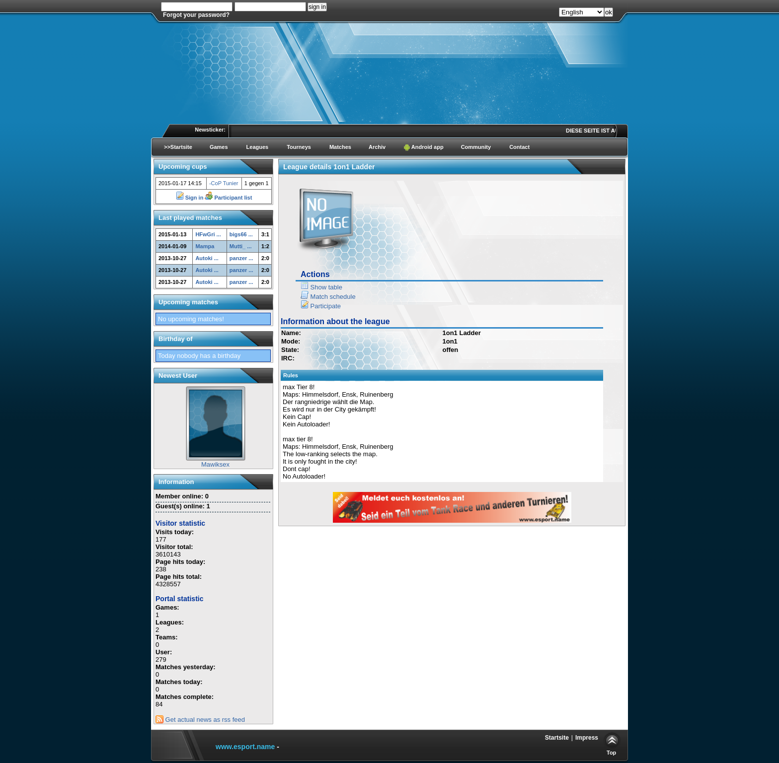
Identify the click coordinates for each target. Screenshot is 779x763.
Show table (321, 287)
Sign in (190, 198)
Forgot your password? (196, 14)
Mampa (204, 246)
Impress (586, 737)
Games (219, 147)
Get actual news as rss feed (200, 719)
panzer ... (241, 258)
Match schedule (328, 296)
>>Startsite (178, 147)
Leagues (257, 147)
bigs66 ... (241, 234)
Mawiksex (215, 464)
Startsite (557, 737)
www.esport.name (245, 747)
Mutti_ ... (241, 246)
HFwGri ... (208, 234)
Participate (321, 306)
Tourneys (299, 147)
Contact (519, 147)
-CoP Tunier (223, 183)
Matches (340, 147)
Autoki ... (206, 258)
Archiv (377, 147)
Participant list (228, 198)
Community (476, 147)
